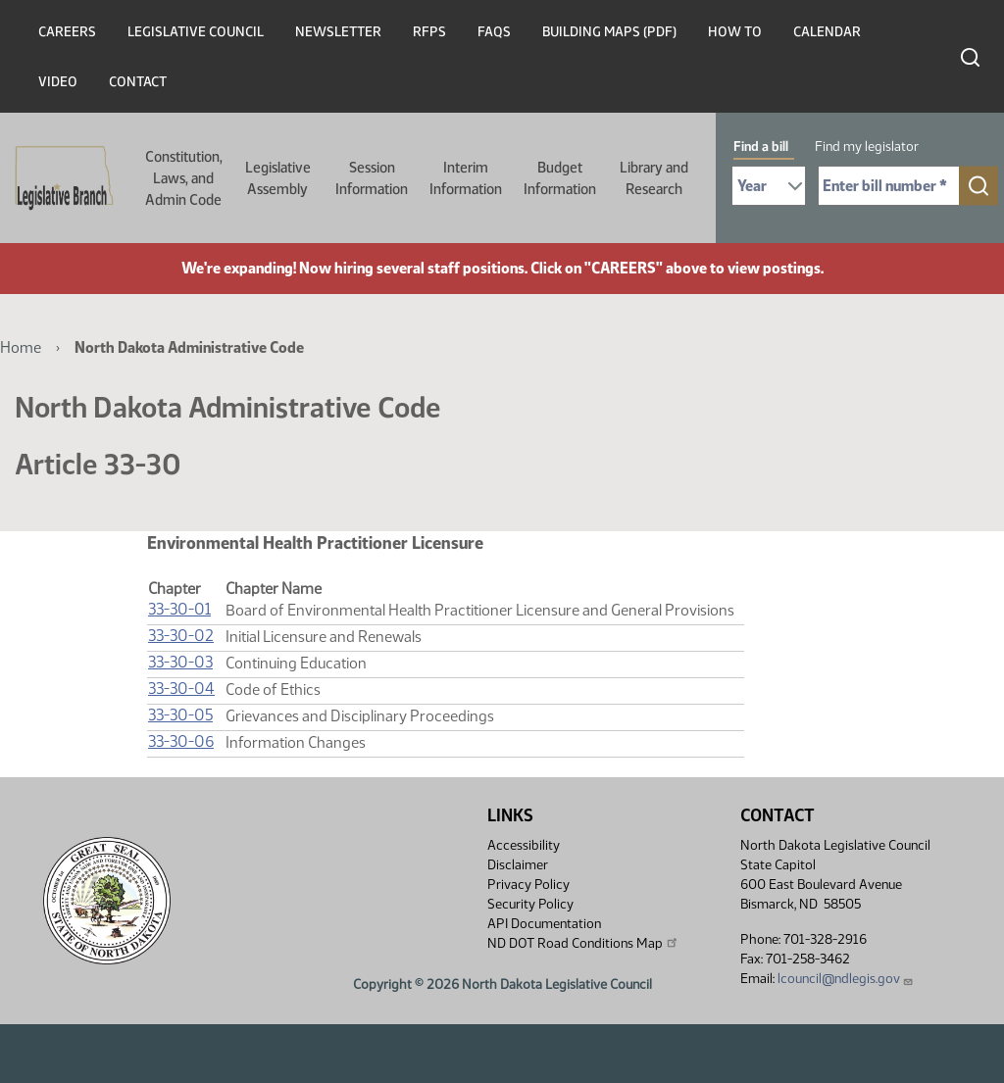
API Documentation (544, 923)
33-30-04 (181, 688)
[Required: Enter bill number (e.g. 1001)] (889, 186)
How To (735, 32)
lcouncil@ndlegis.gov (846, 978)
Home (20, 347)
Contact (138, 82)
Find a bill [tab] (760, 146)
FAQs (494, 32)
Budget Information (560, 178)
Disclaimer (517, 865)
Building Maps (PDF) (609, 32)
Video (57, 82)
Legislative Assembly (278, 178)
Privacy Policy (528, 884)
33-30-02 (181, 635)
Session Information (371, 178)
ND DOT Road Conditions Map (583, 943)
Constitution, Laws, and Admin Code (184, 178)
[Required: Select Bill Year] (768, 186)
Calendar (827, 32)
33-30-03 (180, 662)
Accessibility (523, 845)
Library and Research (654, 178)
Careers (67, 32)
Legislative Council (195, 32)
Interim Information (465, 178)
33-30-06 (181, 741)
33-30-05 (180, 715)
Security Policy (530, 904)
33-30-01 (179, 609)
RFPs (429, 32)
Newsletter (338, 32)
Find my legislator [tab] (867, 146)
